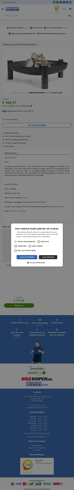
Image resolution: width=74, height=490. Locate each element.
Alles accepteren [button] (27, 257)
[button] (37, 263)
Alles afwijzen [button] (48, 257)
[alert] (37, 245)
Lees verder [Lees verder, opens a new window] (54, 237)
